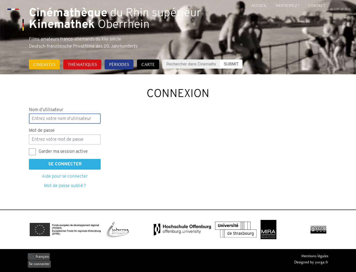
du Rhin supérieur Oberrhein (115, 19)
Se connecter (65, 164)
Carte (148, 64)
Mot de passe (42, 130)
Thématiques (82, 64)
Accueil (259, 6)
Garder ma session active (63, 151)
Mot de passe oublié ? (65, 186)
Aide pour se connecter (65, 176)
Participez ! (287, 6)
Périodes (119, 64)
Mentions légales (314, 256)
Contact (316, 6)
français (42, 256)
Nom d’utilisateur (46, 110)
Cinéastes (44, 64)
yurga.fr (321, 262)
